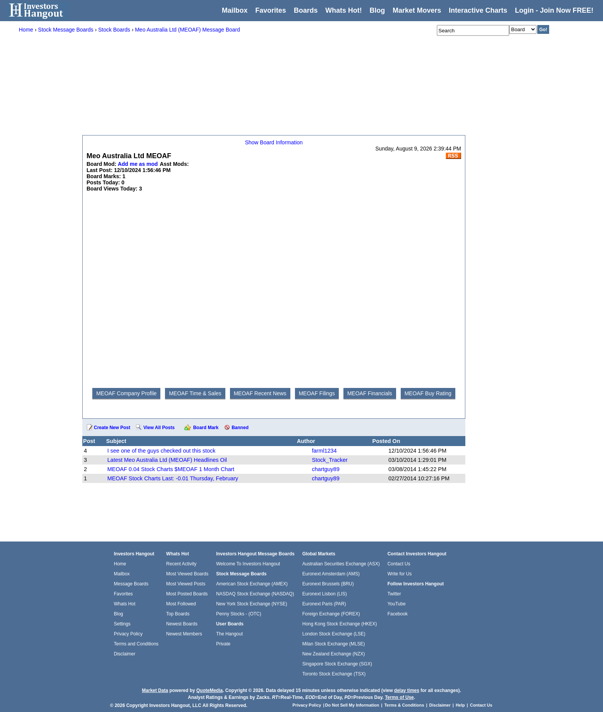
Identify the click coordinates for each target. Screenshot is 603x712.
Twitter (394, 594)
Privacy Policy (128, 634)
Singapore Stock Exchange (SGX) (337, 664)
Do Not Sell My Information (352, 705)
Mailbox (235, 10)
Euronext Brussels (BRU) (328, 584)
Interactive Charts (478, 10)
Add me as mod (138, 164)
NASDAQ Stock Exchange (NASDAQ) (255, 594)
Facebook (397, 614)
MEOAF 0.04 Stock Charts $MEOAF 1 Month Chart (170, 469)
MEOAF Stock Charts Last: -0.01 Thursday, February (172, 478)
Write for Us (399, 574)
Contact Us (398, 564)
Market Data (155, 690)
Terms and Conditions (136, 644)
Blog (118, 614)
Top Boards (178, 614)
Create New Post (112, 427)
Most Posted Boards (187, 594)
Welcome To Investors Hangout (248, 564)
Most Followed (181, 604)
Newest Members (184, 634)
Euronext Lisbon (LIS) (324, 594)
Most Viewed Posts (185, 584)
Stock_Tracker (330, 460)
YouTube (396, 604)
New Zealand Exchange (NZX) (333, 654)
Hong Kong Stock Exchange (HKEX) (339, 624)
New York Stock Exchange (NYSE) (251, 604)
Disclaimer (124, 654)
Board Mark (205, 427)
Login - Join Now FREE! (554, 10)
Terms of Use (399, 697)
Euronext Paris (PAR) (324, 604)
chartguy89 (326, 469)
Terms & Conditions (404, 705)
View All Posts (159, 427)
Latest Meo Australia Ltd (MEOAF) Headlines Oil (167, 460)
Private (223, 644)
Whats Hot (124, 604)
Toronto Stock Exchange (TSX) (334, 674)
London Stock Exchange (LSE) (333, 634)
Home (120, 564)
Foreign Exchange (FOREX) (331, 614)
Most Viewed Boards (187, 574)
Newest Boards (181, 624)
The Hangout (229, 634)
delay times (406, 690)
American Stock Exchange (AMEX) (252, 584)
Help (460, 705)
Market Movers (417, 10)
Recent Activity (181, 564)
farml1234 (324, 451)
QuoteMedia (209, 690)
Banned (240, 427)
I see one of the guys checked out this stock (161, 451)
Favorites (270, 10)
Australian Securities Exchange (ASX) (341, 564)
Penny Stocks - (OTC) (238, 614)
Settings (122, 624)
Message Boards (131, 584)
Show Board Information (274, 142)
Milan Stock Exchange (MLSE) (333, 644)
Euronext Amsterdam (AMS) (331, 574)
